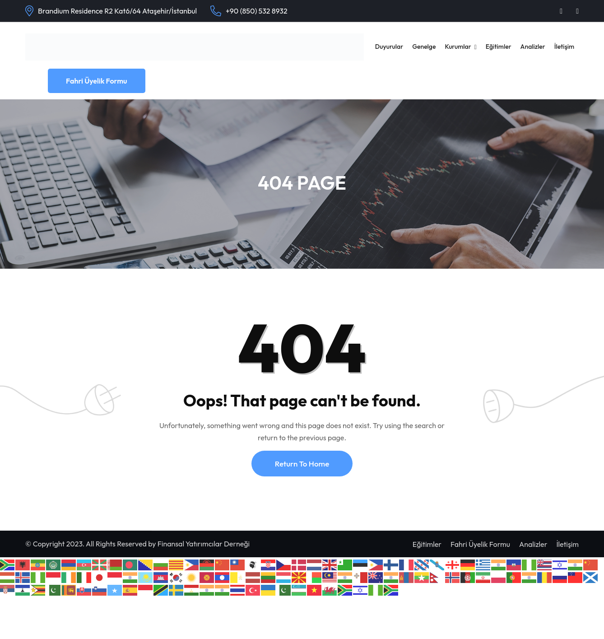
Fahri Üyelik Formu (96, 80)
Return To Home (302, 463)
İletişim (564, 46)
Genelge (424, 46)
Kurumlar (458, 46)
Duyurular (389, 46)
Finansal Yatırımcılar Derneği (204, 543)
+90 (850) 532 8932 (256, 10)
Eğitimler (498, 46)
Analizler (532, 46)
